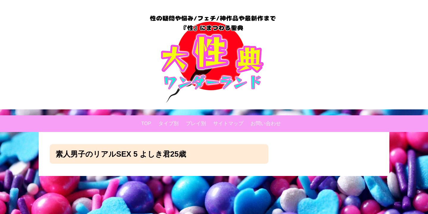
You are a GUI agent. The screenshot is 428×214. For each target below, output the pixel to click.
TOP (146, 123)
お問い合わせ (266, 123)
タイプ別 (168, 123)
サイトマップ (228, 123)
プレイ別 (196, 123)
